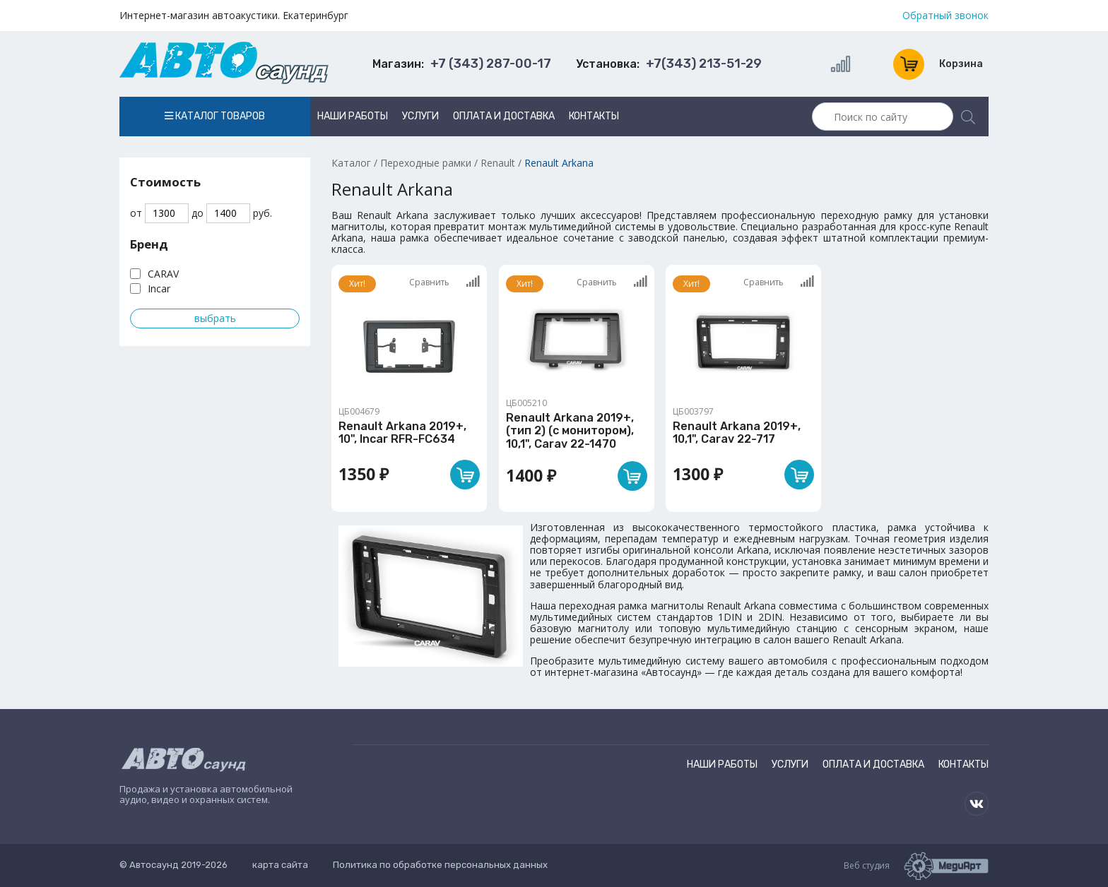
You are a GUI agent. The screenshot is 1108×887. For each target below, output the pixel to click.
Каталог (351, 162)
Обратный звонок (945, 15)
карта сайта (280, 864)
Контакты (594, 116)
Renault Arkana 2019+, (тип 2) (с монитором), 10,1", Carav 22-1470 (570, 431)
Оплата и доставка (504, 116)
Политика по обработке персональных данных (440, 864)
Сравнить (444, 281)
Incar (159, 288)
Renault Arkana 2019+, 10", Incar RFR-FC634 (402, 432)
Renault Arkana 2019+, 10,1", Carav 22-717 (737, 432)
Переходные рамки (425, 162)
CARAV (163, 273)
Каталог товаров (215, 116)
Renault (498, 162)
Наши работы (352, 116)
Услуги (420, 116)
